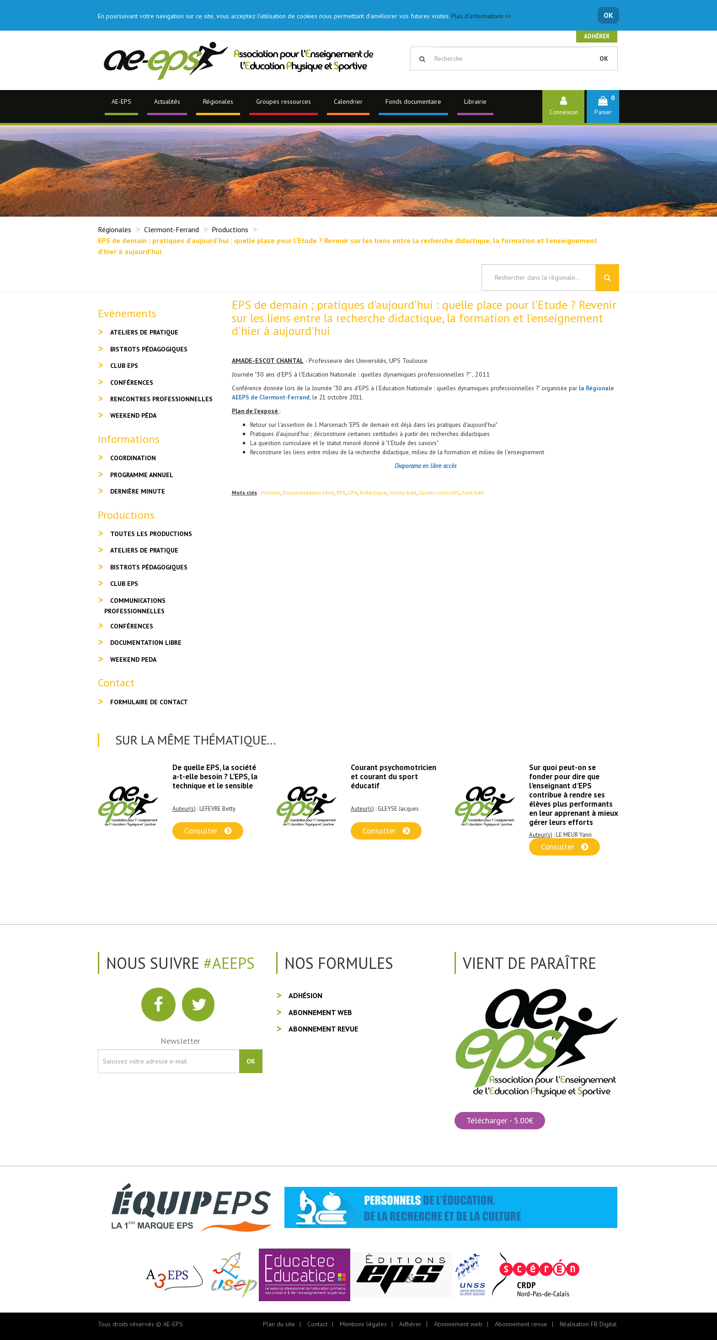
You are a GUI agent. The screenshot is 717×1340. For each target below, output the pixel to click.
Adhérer (597, 36)
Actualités (167, 101)
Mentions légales (363, 1324)
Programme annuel (141, 475)
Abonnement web (320, 1012)
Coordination (133, 458)
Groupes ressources (283, 101)
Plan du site (279, 1324)
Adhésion (305, 995)
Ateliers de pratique (144, 332)
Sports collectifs (439, 492)
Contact (317, 1324)
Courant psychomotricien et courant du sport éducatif (393, 776)
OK (608, 15)
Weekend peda (133, 659)
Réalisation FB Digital (588, 1324)
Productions (230, 229)
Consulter (207, 830)
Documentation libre (308, 492)
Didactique (373, 492)
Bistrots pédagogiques (148, 349)
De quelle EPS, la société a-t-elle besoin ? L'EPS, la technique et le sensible (214, 776)
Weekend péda (133, 415)
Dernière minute (137, 491)
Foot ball (473, 492)
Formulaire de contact (149, 702)
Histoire (270, 492)
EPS (341, 492)
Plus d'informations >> (481, 16)
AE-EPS (121, 101)
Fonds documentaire (413, 101)
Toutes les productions (151, 534)
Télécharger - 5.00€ (499, 1120)
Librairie (475, 101)
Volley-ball (403, 492)
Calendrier (348, 101)
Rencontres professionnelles (161, 399)
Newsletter (180, 1041)
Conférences (131, 382)
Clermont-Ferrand (171, 229)
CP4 (353, 492)
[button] (603, 106)
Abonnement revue (323, 1028)
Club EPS (124, 366)
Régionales (218, 101)
